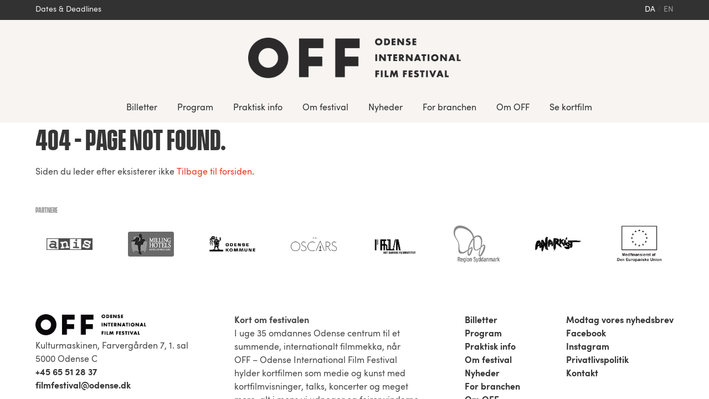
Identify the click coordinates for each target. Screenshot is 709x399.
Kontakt (582, 251)
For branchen (449, 108)
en (669, 9)
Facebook (586, 211)
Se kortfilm (570, 108)
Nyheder (385, 108)
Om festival (325, 108)
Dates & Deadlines (68, 9)
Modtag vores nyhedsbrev (620, 198)
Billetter (141, 108)
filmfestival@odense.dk (83, 263)
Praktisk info (257, 108)
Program (195, 108)
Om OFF (513, 108)
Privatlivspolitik (597, 238)
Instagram (587, 225)
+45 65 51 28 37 (66, 250)
